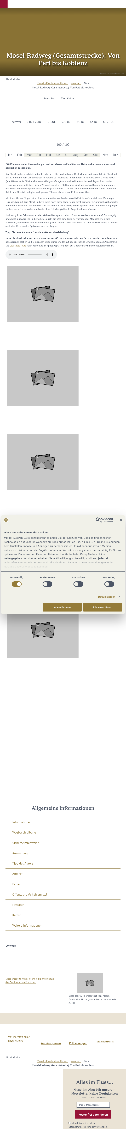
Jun (58, 155)
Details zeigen (106, 596)
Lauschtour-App (18, 245)
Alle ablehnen (62, 607)
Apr (39, 155)
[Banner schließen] (121, 520)
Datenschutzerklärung (79, 1126)
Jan (10, 155)
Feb (19, 155)
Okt (95, 155)
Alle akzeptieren (102, 607)
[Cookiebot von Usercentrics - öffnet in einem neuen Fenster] (98, 519)
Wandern (76, 83)
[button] (4, 4)
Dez (115, 155)
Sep (85, 155)
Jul (66, 155)
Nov (105, 155)
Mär (29, 155)
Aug (75, 155)
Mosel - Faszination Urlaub (52, 83)
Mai (48, 155)
